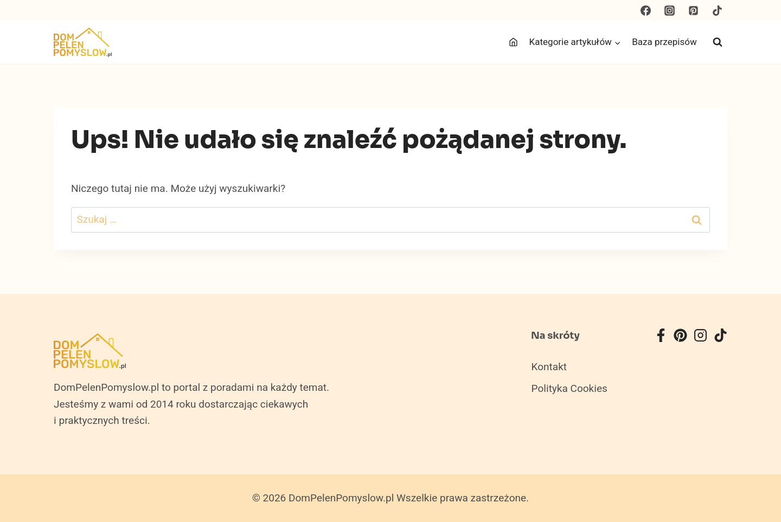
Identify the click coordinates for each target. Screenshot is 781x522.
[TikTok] (717, 10)
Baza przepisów (664, 42)
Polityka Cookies (569, 388)
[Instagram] (670, 10)
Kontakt (549, 367)
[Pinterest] (693, 10)
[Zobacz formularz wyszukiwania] (717, 42)
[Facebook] (646, 10)
